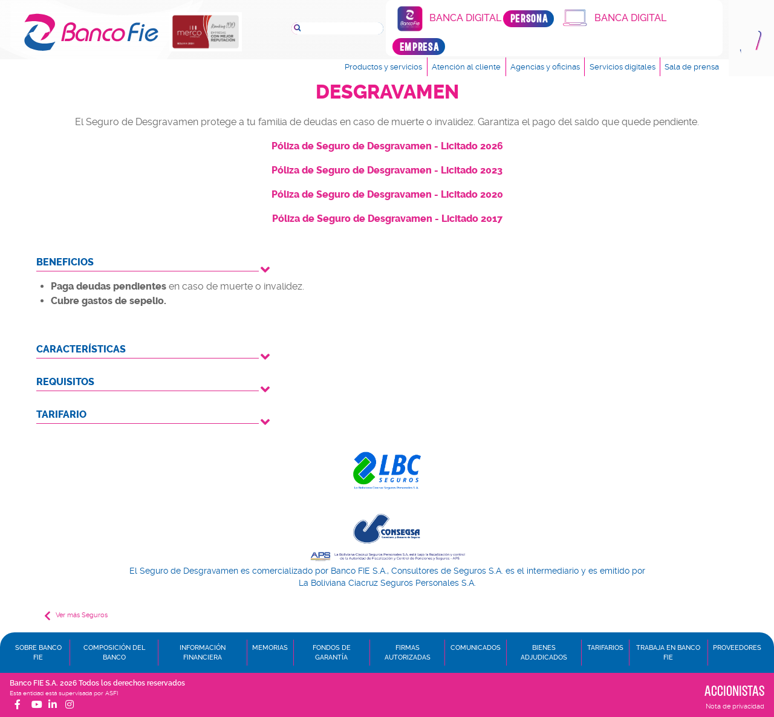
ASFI (111, 693)
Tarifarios (605, 648)
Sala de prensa (692, 66)
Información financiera (203, 652)
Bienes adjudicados (544, 652)
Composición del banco (114, 652)
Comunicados (475, 648)
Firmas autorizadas (408, 652)
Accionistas (734, 690)
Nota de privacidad (735, 706)
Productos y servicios (383, 66)
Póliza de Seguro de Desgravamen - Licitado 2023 (387, 170)
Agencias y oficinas (545, 66)
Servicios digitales (622, 66)
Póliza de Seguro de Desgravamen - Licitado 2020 (387, 194)
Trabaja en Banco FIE (668, 652)
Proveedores (737, 648)
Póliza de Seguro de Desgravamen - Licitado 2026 (387, 146)
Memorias (270, 648)
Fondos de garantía (332, 652)
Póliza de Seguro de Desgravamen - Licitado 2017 (387, 218)
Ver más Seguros (76, 616)
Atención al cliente (466, 66)
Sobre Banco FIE (38, 652)
